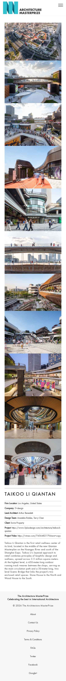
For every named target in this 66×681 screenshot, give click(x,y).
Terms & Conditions (33, 639)
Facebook (33, 665)
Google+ (33, 673)
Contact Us (33, 622)
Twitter (33, 656)
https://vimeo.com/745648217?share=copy (39, 536)
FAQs (33, 648)
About (33, 614)
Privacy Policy (33, 631)
